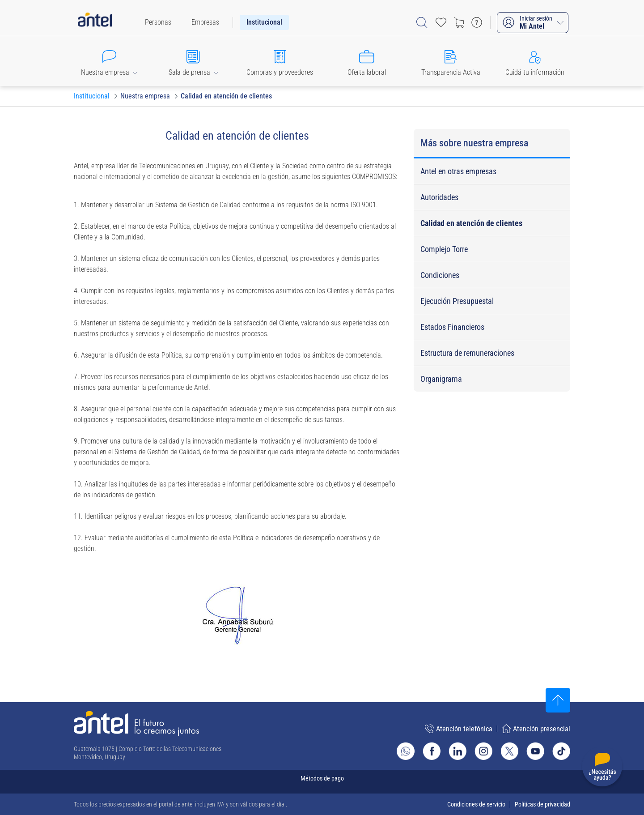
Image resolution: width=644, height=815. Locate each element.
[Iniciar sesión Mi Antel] (532, 23)
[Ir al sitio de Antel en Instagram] (483, 751)
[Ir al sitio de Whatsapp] (406, 751)
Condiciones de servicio (476, 804)
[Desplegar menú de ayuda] (602, 768)
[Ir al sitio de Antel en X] (509, 751)
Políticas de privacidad (542, 804)
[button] (109, 61)
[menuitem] (158, 22)
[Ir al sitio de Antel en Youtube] (535, 751)
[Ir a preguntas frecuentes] (476, 22)
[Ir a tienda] (459, 22)
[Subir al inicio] (558, 700)
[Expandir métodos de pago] (322, 782)
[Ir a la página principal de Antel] (136, 723)
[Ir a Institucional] (92, 96)
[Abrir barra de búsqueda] (422, 22)
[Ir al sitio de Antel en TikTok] (561, 751)
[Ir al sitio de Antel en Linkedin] (457, 751)
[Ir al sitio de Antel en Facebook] (432, 751)
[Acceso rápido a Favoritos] (441, 22)
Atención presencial (536, 728)
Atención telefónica (458, 728)
